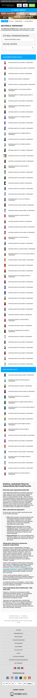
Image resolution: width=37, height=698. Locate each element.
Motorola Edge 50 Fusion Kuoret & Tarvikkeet (19, 216)
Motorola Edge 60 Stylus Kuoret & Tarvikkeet (19, 397)
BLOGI (18, 653)
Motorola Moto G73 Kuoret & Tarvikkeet (20, 364)
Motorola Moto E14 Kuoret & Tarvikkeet (20, 62)
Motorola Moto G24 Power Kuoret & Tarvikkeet (19, 457)
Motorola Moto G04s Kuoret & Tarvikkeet (21, 259)
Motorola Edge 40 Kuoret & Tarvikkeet (20, 336)
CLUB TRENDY (18, 646)
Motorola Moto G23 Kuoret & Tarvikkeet (20, 188)
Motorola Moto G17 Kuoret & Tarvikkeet (20, 112)
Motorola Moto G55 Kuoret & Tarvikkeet (20, 468)
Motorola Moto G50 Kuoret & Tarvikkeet (20, 462)
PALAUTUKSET (18, 636)
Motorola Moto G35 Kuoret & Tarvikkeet (20, 177)
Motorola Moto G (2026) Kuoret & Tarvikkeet (21, 84)
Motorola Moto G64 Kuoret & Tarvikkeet (20, 292)
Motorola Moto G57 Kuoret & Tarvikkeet (20, 128)
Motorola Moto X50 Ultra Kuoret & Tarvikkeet (19, 473)
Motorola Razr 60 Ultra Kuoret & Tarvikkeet (18, 430)
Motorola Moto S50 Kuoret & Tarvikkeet (20, 309)
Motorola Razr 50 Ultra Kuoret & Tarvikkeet (18, 320)
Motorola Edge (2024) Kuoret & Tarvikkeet (21, 205)
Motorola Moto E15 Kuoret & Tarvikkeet (20, 243)
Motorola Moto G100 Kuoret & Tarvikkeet (21, 451)
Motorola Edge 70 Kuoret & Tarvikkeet (20, 73)
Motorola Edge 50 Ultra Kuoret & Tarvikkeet (18, 238)
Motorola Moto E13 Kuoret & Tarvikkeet (20, 172)
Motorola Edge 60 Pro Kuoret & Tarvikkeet (21, 391)
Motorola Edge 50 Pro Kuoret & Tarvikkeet (21, 232)
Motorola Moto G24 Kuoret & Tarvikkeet (20, 281)
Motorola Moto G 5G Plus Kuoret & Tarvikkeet (19, 199)
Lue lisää (31, 30)
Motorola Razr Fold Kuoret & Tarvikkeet (21, 155)
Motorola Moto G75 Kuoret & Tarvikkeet (20, 298)
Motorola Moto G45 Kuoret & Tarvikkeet (20, 287)
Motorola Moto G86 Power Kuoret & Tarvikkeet (19, 424)
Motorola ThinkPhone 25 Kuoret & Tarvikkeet (18, 331)
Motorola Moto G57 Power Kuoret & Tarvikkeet (19, 134)
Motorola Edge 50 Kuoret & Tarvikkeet (20, 221)
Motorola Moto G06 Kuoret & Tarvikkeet (20, 101)
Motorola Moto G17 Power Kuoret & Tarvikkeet (19, 117)
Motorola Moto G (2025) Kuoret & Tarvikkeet (21, 248)
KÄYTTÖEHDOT (18, 663)
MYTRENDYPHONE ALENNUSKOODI (18, 659)
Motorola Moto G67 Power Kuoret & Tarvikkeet (19, 145)
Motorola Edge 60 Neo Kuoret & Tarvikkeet (21, 68)
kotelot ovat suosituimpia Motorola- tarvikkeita (17, 567)
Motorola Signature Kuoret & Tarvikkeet (21, 161)
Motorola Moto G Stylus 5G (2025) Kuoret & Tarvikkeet (21, 408)
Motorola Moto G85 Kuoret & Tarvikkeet (20, 303)
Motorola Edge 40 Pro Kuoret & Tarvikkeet (21, 435)
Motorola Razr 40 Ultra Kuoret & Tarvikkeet (18, 166)
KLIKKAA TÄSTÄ (32, 1)
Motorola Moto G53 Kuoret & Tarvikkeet (20, 194)
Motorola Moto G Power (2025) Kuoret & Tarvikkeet (20, 402)
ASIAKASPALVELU (18, 633)
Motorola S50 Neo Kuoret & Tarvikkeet (20, 325)
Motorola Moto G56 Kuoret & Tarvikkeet (20, 413)
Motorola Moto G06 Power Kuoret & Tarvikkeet (19, 106)
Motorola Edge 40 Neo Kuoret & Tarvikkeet (21, 210)
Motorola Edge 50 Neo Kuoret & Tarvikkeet (21, 227)
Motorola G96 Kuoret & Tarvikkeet (19, 79)
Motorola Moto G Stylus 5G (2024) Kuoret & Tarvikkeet (21, 254)
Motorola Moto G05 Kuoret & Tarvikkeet (20, 265)
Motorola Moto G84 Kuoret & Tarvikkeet (20, 353)
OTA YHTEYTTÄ (19, 650)
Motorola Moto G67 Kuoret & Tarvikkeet (20, 139)
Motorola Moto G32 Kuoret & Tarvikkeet (20, 358)
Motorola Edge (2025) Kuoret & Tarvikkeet (21, 375)
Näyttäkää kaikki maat (18, 673)
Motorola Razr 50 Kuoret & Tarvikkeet (20, 314)
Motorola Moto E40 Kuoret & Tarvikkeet (20, 440)
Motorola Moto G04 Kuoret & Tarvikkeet (20, 446)
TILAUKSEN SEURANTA (18, 640)
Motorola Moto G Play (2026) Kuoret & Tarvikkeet (19, 90)
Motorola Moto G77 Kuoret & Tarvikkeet (20, 150)
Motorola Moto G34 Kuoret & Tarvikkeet (20, 342)
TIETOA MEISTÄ (18, 643)
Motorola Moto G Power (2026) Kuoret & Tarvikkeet (20, 95)
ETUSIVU (18, 630)
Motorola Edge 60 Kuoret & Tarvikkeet (20, 386)
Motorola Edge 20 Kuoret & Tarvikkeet (20, 183)
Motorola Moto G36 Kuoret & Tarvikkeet (20, 122)
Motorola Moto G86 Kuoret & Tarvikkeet (20, 418)
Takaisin (5, 21)
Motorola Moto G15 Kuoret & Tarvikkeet (20, 270)
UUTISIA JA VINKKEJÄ (18, 656)
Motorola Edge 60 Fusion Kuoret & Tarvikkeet (19, 380)
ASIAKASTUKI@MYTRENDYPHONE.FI (18, 618)
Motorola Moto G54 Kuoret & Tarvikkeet (20, 347)
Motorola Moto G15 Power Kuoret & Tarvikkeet (19, 276)
